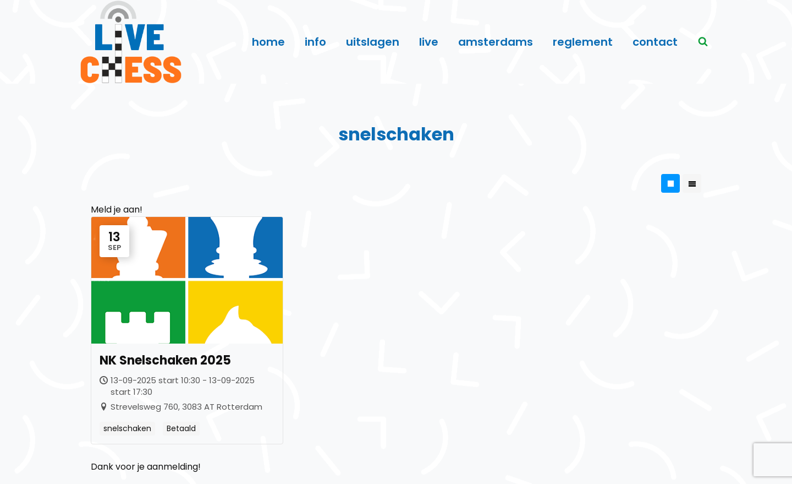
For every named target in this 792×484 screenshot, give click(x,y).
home (268, 42)
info (315, 42)
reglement (583, 42)
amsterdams (495, 42)
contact (655, 42)
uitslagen (372, 42)
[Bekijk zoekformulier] (703, 42)
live (428, 42)
